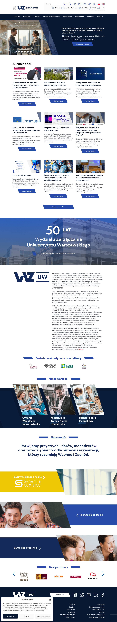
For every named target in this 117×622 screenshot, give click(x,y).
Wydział (72, 604)
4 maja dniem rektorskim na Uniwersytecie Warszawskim (88, 84)
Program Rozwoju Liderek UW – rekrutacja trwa (57, 129)
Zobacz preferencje (43, 616)
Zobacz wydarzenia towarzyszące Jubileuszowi (58, 253)
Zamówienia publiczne (67, 615)
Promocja (71, 612)
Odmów (26, 616)
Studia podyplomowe (97, 607)
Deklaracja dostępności (96, 615)
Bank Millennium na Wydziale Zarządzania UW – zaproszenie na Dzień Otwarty (25, 85)
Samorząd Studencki (28, 547)
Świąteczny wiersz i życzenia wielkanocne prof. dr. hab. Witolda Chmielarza (56, 177)
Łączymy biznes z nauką (28, 476)
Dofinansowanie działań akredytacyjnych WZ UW (55, 84)
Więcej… (81, 349)
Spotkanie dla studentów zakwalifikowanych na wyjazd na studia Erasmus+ (26, 130)
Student (72, 607)
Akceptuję (10, 616)
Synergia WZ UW (98, 610)
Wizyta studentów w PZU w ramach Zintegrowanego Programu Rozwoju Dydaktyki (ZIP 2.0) (88, 132)
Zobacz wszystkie (58, 207)
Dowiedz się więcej (82, 44)
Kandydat (101, 604)
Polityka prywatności (97, 617)
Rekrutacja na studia (89, 514)
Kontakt (102, 612)
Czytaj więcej (26, 104)
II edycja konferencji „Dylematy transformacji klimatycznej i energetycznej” (89, 177)
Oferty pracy (70, 617)
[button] (50, 600)
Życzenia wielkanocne (21, 175)
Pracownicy (71, 610)
